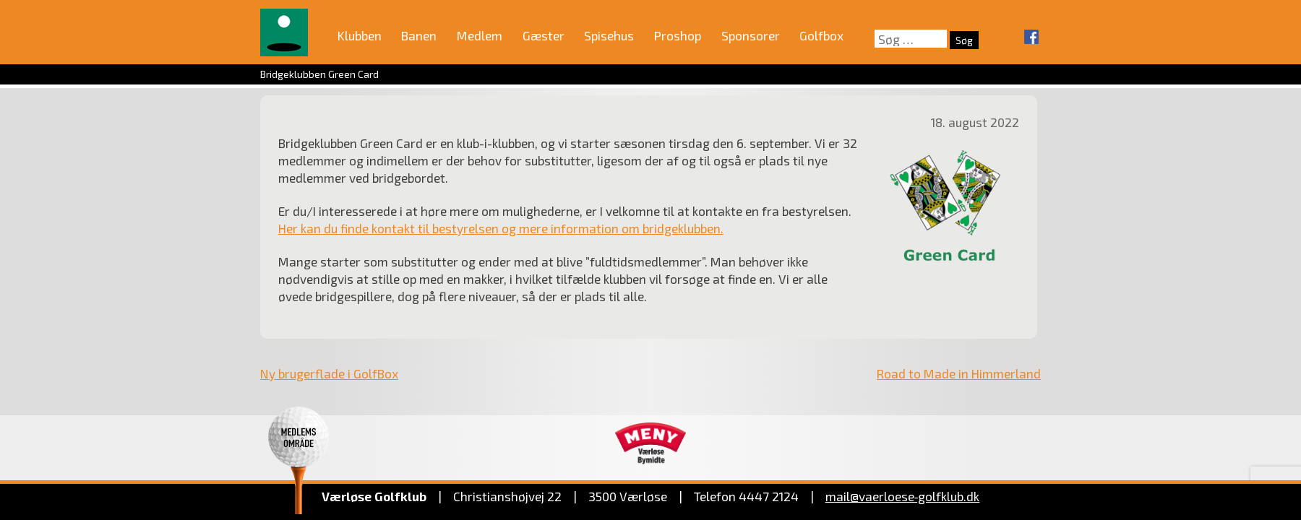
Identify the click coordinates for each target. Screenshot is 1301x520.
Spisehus (609, 35)
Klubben (360, 35)
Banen (419, 35)
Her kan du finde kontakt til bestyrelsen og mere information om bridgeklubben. (501, 228)
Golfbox (821, 35)
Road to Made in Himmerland (959, 373)
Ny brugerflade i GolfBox (329, 373)
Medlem (479, 35)
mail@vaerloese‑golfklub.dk (902, 496)
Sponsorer (750, 35)
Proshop (677, 35)
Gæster (543, 35)
